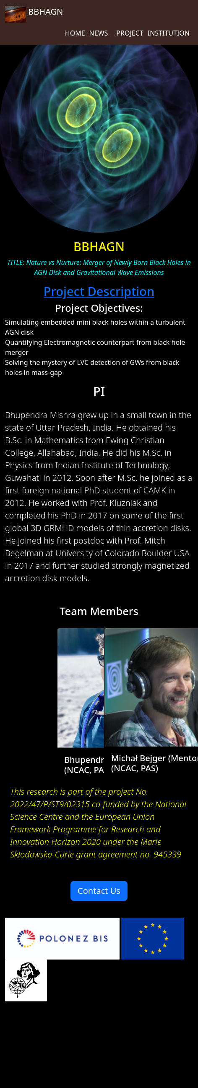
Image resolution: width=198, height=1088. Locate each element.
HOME (75, 33)
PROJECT (129, 33)
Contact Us (99, 890)
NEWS (98, 33)
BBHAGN (34, 14)
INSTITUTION (169, 33)
